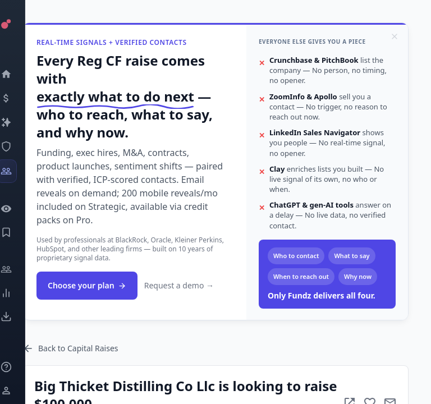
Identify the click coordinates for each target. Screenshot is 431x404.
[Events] (20, 98)
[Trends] (20, 293)
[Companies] (20, 122)
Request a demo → (179, 285)
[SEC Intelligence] (20, 146)
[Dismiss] (394, 36)
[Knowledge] (20, 367)
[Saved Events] (20, 232)
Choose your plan (87, 285)
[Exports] (20, 316)
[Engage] (20, 269)
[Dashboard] (20, 74)
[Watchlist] (20, 209)
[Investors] (20, 171)
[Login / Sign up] (20, 390)
